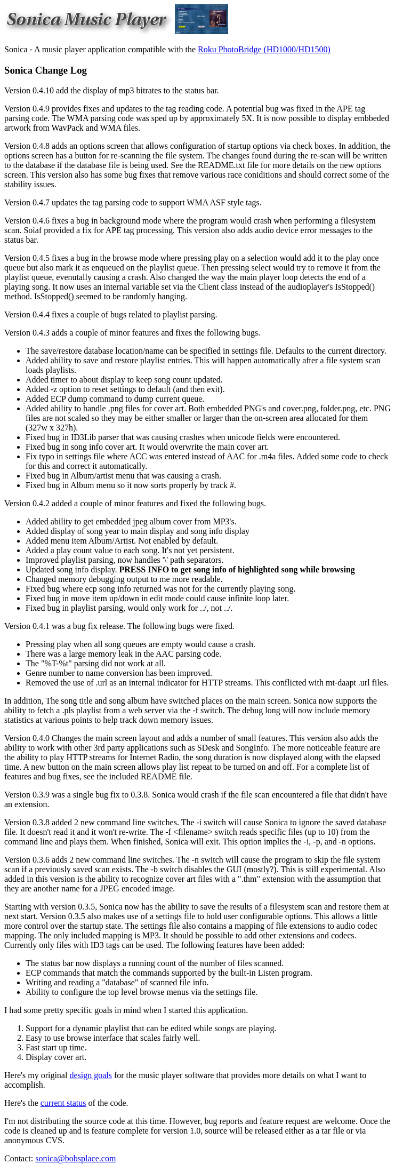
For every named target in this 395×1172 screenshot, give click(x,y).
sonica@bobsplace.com (75, 1158)
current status (63, 1102)
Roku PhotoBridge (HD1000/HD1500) (264, 49)
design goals (90, 1075)
